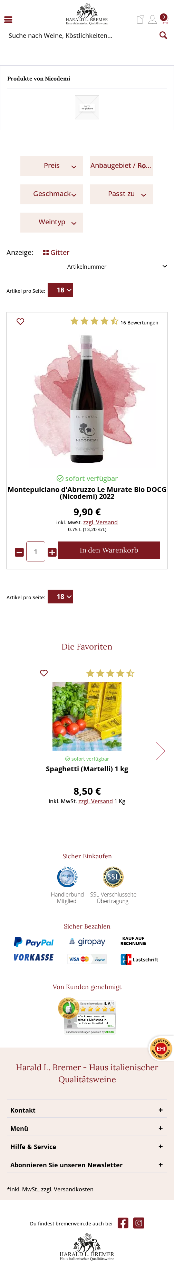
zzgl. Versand (100, 522)
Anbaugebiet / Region (121, 165)
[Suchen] (163, 35)
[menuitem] (10, 19)
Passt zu (121, 193)
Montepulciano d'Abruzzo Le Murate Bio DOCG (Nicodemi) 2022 (87, 493)
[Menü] (10, 19)
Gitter (56, 252)
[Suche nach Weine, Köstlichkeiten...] (76, 35)
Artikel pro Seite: (26, 291)
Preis (52, 165)
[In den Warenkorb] (109, 550)
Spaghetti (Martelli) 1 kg (87, 769)
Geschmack (52, 193)
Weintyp (52, 221)
